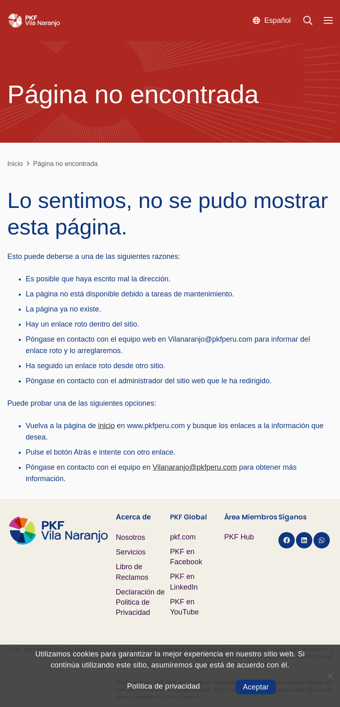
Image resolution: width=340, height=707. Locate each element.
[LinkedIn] (304, 540)
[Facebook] (286, 540)
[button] (271, 20)
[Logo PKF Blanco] (34, 20)
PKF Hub (239, 537)
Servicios (131, 552)
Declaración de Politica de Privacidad (140, 602)
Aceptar (256, 687)
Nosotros (130, 537)
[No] (330, 676)
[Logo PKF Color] (61, 530)
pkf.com (183, 537)
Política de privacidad (163, 686)
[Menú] (328, 20)
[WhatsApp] (322, 540)
